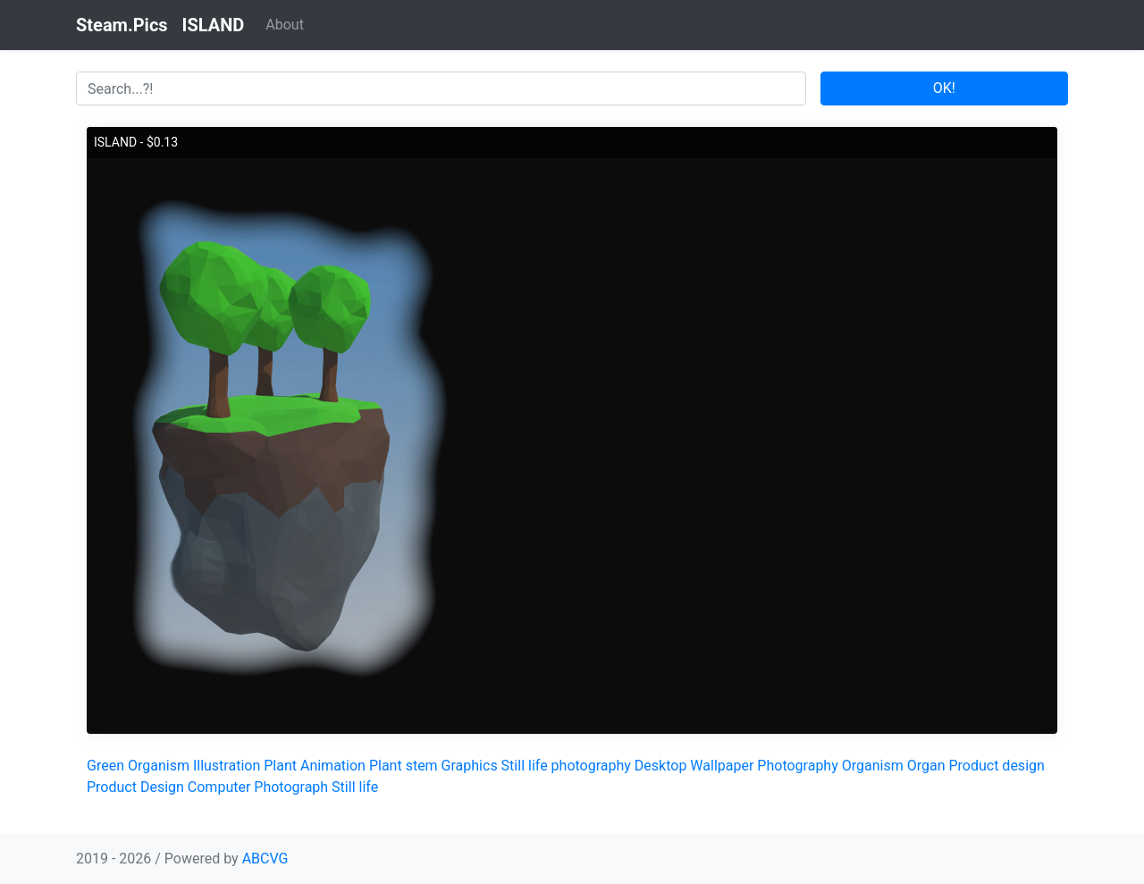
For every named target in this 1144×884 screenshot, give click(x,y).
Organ (926, 765)
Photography (797, 765)
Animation (333, 765)
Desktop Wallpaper (694, 765)
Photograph (291, 787)
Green (105, 765)
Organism (158, 765)
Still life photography (566, 765)
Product (112, 787)
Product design (996, 765)
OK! (944, 88)
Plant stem (403, 765)
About (284, 24)
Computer (219, 787)
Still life (355, 787)
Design (162, 787)
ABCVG (265, 858)
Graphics (470, 765)
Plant (280, 765)
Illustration (226, 765)
